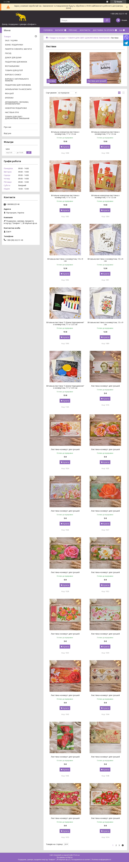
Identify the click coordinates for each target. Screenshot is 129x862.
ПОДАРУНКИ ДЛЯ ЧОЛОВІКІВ (18, 85)
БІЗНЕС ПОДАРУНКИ (14, 45)
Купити (66, 147)
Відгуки (7, 133)
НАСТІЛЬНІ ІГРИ (12, 113)
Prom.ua (77, 855)
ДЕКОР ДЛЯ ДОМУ (13, 58)
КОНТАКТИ (85, 30)
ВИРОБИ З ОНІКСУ (13, 75)
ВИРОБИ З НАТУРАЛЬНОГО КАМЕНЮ (17, 80)
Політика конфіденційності (101, 859)
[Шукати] (106, 20)
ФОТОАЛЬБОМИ (12, 66)
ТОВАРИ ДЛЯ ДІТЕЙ (14, 71)
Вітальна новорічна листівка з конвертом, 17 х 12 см (65, 133)
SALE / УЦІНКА (11, 41)
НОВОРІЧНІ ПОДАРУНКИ (16, 108)
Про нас (7, 127)
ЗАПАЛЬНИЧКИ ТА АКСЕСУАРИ (18, 89)
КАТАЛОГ (59, 30)
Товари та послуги (58, 38)
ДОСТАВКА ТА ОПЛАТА (103, 30)
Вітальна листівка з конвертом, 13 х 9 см (65, 260)
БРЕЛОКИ (9, 98)
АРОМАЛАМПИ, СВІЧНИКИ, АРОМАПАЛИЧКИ (17, 103)
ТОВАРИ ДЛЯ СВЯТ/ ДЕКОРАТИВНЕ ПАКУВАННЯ (88, 38)
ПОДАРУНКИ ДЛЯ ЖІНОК (16, 62)
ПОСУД (8, 53)
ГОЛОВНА (48, 30)
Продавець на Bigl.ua (64, 857)
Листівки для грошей (97, 81)
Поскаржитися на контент (80, 859)
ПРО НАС (73, 30)
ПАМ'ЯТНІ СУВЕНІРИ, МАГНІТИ (18, 49)
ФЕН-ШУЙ (9, 94)
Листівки (51, 81)
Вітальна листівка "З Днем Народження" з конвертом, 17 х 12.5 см (65, 323)
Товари (7, 36)
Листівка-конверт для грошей (105, 386)
